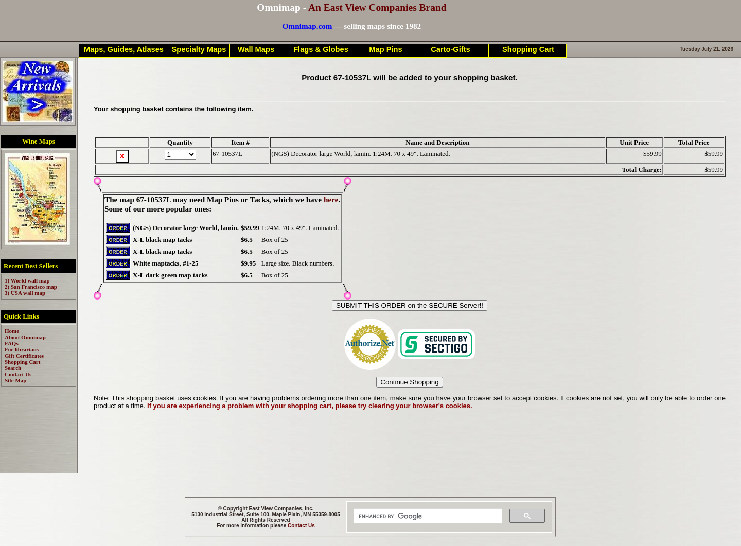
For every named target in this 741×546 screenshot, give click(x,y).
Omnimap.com (307, 26)
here (331, 199)
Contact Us (301, 526)
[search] (427, 516)
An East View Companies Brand (377, 7)
